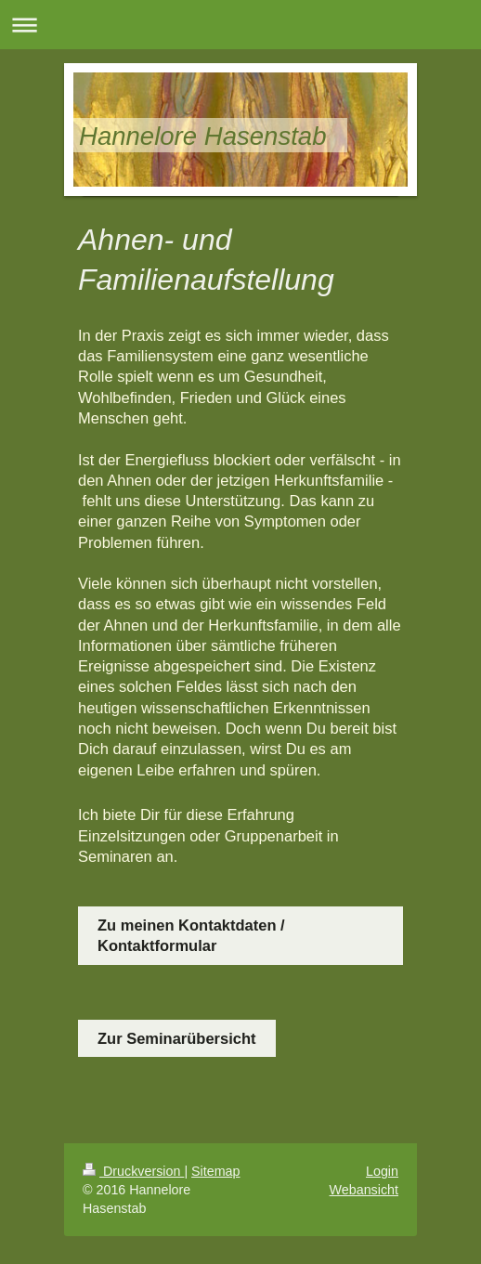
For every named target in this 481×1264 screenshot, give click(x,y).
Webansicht (364, 1189)
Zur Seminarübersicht (177, 1038)
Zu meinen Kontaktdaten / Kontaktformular (191, 935)
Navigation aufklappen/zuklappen (240, 25)
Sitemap (215, 1171)
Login (382, 1171)
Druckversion (133, 1171)
